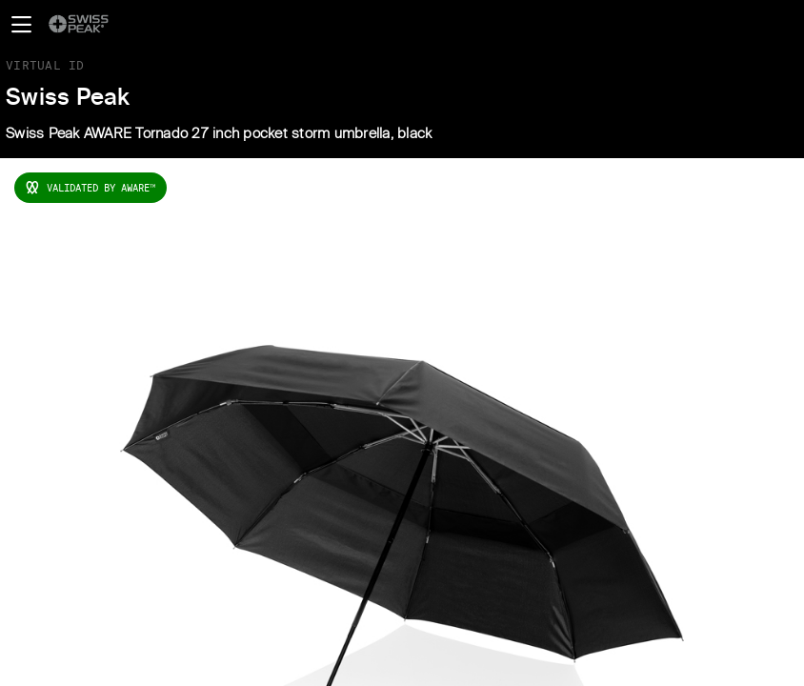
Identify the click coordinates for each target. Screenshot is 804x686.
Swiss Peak (68, 98)
